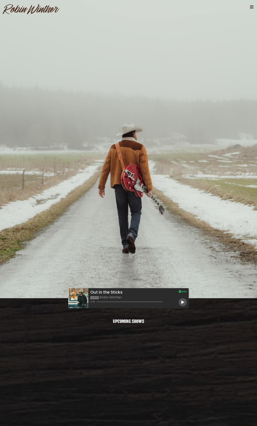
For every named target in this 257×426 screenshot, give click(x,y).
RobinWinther (31, 9)
